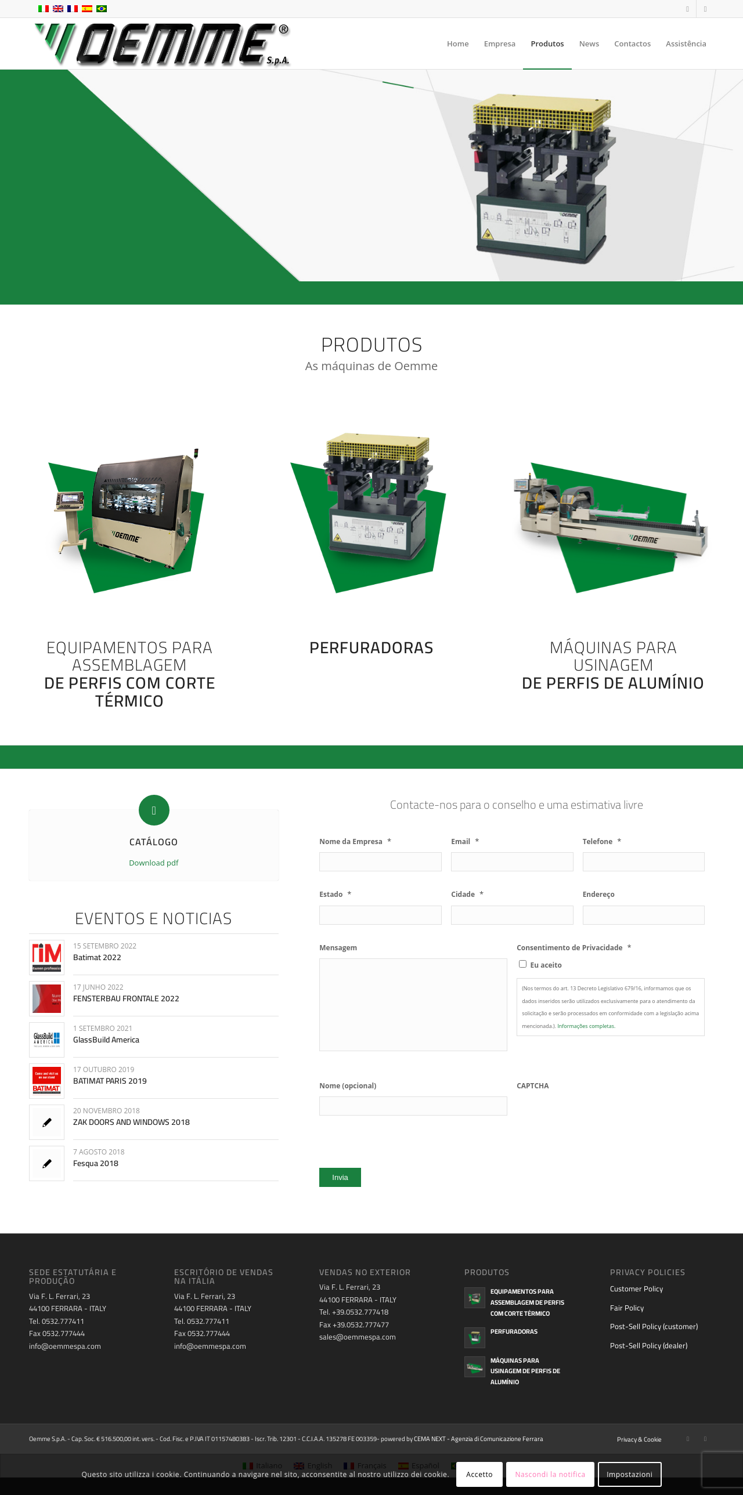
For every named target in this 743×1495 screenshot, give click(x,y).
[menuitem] (458, 43)
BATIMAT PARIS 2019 (110, 1080)
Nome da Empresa (355, 841)
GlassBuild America (106, 1039)
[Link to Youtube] (705, 8)
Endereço (599, 894)
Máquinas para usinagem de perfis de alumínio (525, 1371)
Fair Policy (627, 1308)
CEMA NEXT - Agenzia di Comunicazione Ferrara (478, 1439)
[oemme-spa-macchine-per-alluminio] (619, 508)
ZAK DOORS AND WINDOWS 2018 (131, 1122)
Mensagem (338, 948)
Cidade (467, 894)
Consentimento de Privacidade (574, 948)
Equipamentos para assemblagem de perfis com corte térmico (527, 1302)
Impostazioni (629, 1474)
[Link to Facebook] (687, 8)
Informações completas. (586, 1026)
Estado (335, 894)
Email (465, 841)
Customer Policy (636, 1288)
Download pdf (153, 862)
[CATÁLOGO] (154, 810)
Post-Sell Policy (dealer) (648, 1345)
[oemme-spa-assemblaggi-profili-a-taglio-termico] (129, 508)
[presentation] (605, 1119)
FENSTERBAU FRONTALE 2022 (126, 998)
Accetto (479, 1474)
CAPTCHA (533, 1086)
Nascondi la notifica (550, 1474)
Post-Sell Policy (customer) (654, 1326)
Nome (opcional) (347, 1086)
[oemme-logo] (161, 43)
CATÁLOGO (153, 841)
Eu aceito (546, 965)
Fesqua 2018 (95, 1163)
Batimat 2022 (97, 957)
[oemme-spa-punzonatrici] (371, 508)
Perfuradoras (514, 1331)
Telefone (602, 841)
